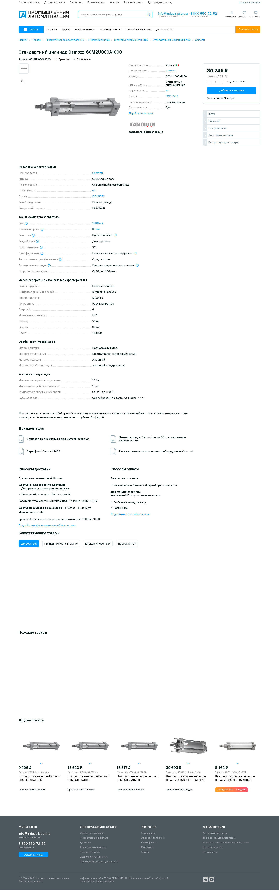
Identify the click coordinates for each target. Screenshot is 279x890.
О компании (76, 2)
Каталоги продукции (215, 833)
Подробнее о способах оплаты (130, 514)
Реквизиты (147, 847)
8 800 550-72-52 (203, 13)
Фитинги (52, 29)
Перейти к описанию (141, 113)
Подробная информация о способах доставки (47, 525)
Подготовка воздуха (139, 29)
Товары (31, 29)
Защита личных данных (93, 857)
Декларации (210, 852)
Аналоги (114, 2)
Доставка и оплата (54, 2)
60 (167, 90)
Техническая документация (219, 838)
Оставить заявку (248, 29)
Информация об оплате (94, 838)
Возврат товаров (90, 852)
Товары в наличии (133, 2)
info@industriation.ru (173, 13)
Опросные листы (213, 847)
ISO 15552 (172, 96)
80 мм (96, 229)
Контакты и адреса (29, 2)
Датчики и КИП (164, 29)
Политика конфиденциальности (99, 862)
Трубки (66, 29)
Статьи (145, 852)
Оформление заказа (92, 833)
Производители (96, 2)
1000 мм (97, 223)
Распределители (85, 29)
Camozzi (171, 71)
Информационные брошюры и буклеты (226, 842)
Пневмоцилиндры (111, 29)
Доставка (85, 842)
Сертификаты (149, 842)
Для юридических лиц (160, 2)
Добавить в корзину (231, 90)
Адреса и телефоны (153, 838)
